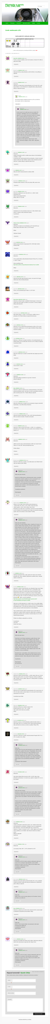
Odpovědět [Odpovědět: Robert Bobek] (16, 307)
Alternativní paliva (26, 23)
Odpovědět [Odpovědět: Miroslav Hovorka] (16, 466)
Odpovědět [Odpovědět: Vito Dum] (16, 945)
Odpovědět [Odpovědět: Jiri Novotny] (16, 740)
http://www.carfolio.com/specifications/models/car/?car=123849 (26, 264)
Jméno (10, 981)
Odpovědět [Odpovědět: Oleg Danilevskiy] (16, 270)
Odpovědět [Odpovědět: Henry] (16, 914)
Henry (15, 908)
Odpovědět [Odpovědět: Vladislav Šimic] (16, 683)
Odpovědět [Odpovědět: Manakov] (16, 282)
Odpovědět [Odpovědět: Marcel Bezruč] (16, 185)
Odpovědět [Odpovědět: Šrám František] (16, 886)
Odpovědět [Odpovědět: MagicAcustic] (18, 495)
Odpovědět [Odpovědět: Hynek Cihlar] (16, 293)
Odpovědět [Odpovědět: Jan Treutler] (16, 851)
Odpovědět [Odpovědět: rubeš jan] (16, 382)
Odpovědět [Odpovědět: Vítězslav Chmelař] (16, 236)
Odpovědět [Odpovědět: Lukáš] (16, 346)
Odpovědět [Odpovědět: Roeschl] (16, 368)
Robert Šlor (15, 58)
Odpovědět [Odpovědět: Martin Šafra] (16, 200)
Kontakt (38, 23)
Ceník (33, 23)
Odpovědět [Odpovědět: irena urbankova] (16, 407)
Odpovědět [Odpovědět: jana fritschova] (16, 358)
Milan (14, 388)
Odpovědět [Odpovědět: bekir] (16, 174)
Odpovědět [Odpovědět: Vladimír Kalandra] (16, 514)
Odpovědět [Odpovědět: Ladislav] (16, 332)
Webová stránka (11, 993)
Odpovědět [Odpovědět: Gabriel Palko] (16, 699)
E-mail (10, 987)
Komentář (9, 999)
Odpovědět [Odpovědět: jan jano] (18, 104)
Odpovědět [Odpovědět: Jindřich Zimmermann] (16, 319)
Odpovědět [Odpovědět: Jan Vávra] (16, 627)
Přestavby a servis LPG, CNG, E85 (14, 5)
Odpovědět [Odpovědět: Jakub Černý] (16, 164)
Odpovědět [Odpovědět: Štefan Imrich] (16, 714)
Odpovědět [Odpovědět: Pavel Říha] (16, 728)
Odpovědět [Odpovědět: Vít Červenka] (16, 433)
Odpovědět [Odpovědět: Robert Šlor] (16, 64)
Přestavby (12, 23)
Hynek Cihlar (25, 973)
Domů (7, 23)
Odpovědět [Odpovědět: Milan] (16, 395)
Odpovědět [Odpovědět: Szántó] (16, 838)
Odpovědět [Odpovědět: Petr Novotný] (16, 91)
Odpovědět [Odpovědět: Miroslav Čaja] (16, 76)
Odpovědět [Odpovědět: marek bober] (16, 217)
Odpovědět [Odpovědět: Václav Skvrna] (16, 454)
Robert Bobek (16, 299)
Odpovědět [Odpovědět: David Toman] (16, 782)
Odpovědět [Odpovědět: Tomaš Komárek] (16, 419)
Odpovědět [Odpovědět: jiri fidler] (16, 248)
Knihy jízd (19, 23)
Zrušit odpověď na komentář (37, 971)
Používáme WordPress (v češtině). (25, 1019)
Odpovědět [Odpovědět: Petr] (16, 580)
